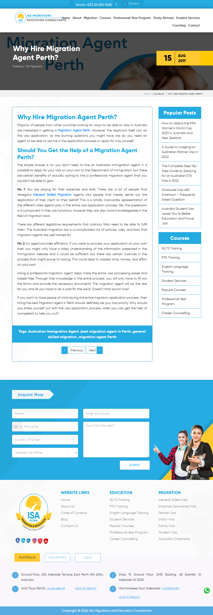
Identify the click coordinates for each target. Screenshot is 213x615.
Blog (64, 519)
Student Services (174, 281)
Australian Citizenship (174, 539)
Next (96, 350)
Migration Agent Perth (74, 130)
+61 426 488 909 (56, 588)
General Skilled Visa (172, 500)
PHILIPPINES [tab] (57, 557)
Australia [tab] (27, 557)
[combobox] (17, 427)
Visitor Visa (166, 519)
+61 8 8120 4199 (170, 588)
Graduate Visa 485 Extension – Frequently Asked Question (178, 194)
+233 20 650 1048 (98, 5)
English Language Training (129, 513)
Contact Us (69, 526)
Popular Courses (174, 290)
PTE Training (171, 257)
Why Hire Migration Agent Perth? (185, 94)
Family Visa (166, 526)
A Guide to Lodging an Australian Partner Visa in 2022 (180, 152)
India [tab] (88, 557)
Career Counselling (176, 313)
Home (147, 94)
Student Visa (167, 532)
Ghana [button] (130, 4)
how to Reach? (85, 588)
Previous (72, 350)
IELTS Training (172, 248)
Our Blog (159, 94)
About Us (67, 506)
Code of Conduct (74, 513)
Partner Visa (167, 513)
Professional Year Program (129, 532)
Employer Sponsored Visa (177, 506)
